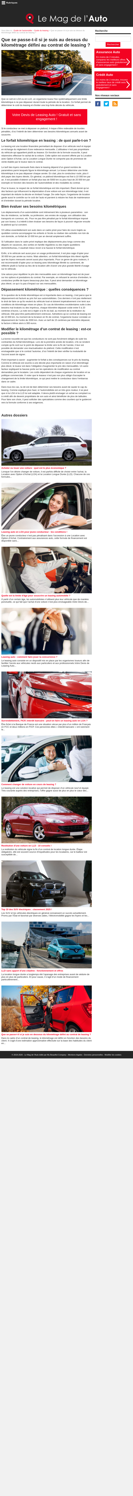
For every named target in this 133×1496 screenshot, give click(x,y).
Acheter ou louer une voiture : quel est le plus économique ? (33, 468)
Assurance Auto (108, 52)
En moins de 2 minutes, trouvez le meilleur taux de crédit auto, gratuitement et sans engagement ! (112, 83)
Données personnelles (93, 1055)
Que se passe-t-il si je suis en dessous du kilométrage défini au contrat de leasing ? (46, 1034)
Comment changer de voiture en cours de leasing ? (28, 784)
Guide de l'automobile (23, 30)
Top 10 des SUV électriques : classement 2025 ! (26, 909)
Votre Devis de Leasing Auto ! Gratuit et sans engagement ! (46, 117)
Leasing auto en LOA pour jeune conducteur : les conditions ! (34, 532)
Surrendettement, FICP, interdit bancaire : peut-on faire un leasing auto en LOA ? (44, 720)
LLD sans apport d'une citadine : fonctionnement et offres (32, 970)
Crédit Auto (104, 75)
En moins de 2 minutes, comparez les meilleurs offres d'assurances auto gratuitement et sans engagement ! (111, 61)
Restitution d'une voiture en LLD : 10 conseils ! (26, 845)
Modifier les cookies (113, 1055)
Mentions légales (75, 1055)
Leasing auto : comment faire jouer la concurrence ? (29, 657)
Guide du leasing (41, 30)
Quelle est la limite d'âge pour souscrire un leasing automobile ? (35, 595)
